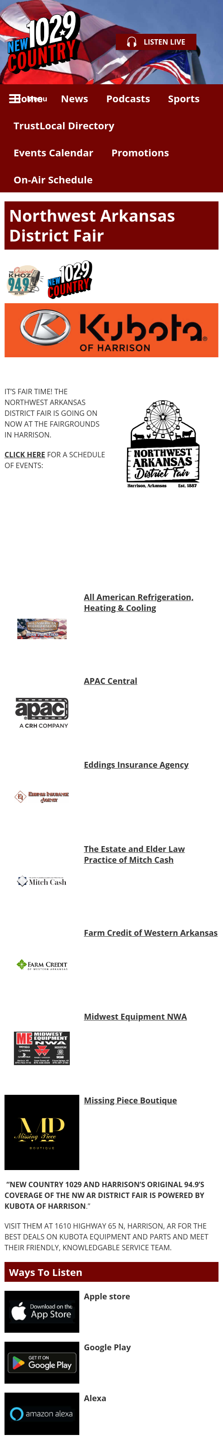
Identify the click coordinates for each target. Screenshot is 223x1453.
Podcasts (128, 98)
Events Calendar (53, 152)
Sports (184, 98)
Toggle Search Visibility (204, 97)
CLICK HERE (25, 455)
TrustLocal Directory (64, 125)
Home (28, 98)
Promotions (140, 152)
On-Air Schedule (53, 179)
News (74, 98)
